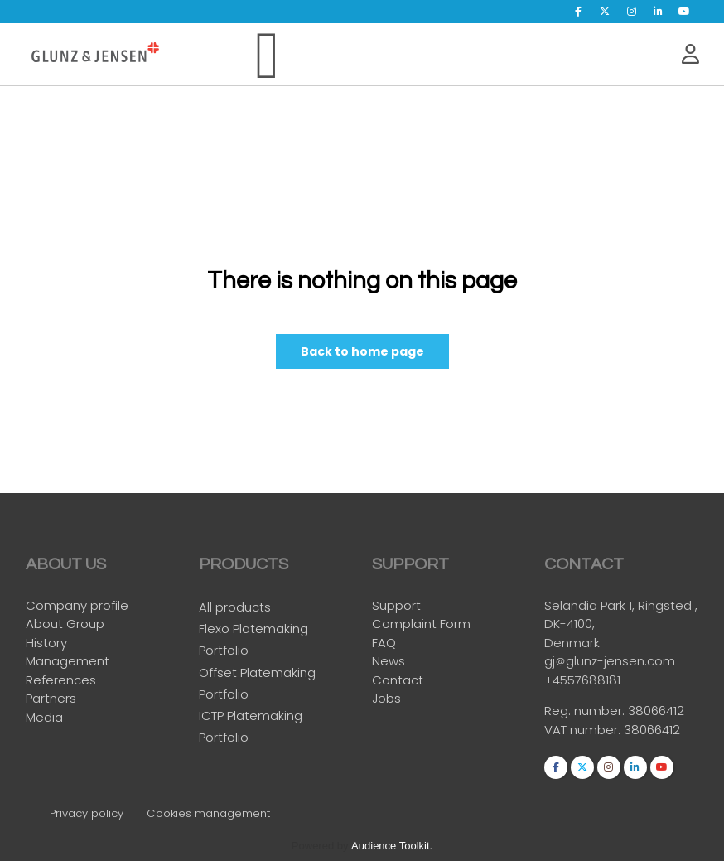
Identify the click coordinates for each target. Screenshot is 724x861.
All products (235, 612)
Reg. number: (586, 716)
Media (44, 718)
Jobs (386, 699)
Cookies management (208, 813)
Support (396, 606)
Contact (397, 680)
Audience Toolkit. (391, 845)
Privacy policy (86, 813)
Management (67, 661)
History (46, 643)
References (61, 680)
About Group (65, 624)
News (388, 661)
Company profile (77, 606)
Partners (51, 699)
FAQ (384, 643)
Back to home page (362, 351)
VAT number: (584, 734)
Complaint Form (421, 624)
